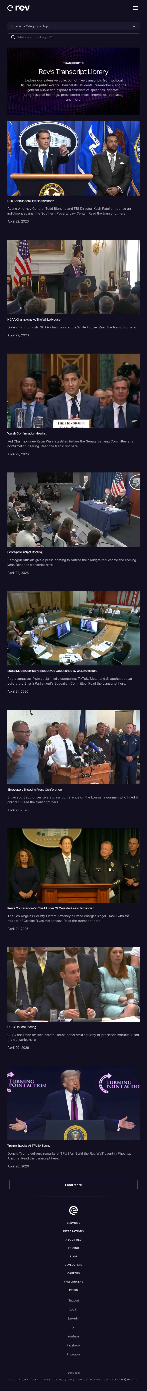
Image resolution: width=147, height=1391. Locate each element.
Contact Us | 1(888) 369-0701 (121, 1379)
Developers (73, 1264)
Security (23, 1379)
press (73, 1290)
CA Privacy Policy (64, 1379)
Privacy (46, 1379)
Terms (35, 1379)
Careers (73, 1273)
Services (73, 1222)
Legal (12, 1379)
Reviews (95, 1379)
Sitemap (82, 1379)
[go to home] (73, 1210)
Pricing (73, 1248)
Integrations (73, 1231)
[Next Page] (73, 1185)
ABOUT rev (74, 1239)
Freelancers (73, 1281)
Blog (73, 1256)
